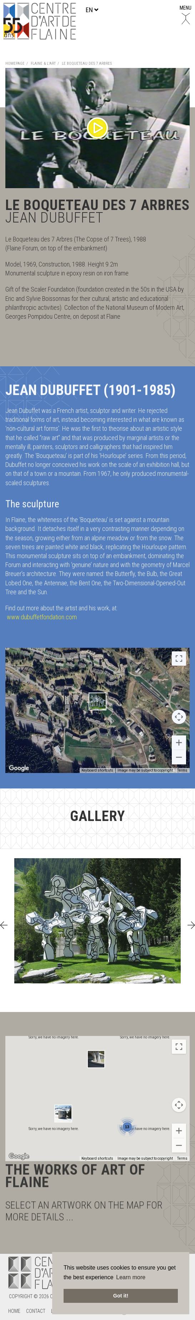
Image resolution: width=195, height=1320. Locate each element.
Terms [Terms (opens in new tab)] (182, 1205)
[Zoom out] (179, 1191)
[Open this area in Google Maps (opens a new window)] (19, 1202)
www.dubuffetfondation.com (42, 571)
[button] (97, 748)
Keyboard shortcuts (97, 1205)
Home (14, 1311)
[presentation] (4, 925)
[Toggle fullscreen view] (179, 705)
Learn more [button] (130, 1277)
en (92, 10)
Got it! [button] (120, 1296)
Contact (35, 1311)
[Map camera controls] (179, 763)
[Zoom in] (179, 1177)
